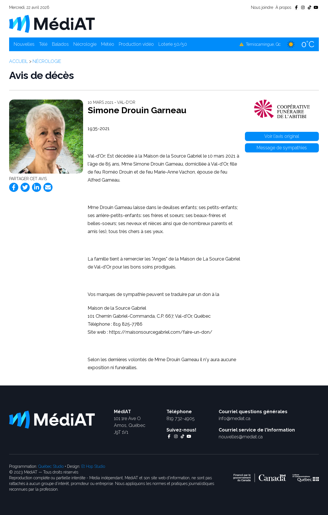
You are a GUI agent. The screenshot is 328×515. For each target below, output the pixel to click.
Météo (107, 44)
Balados (60, 44)
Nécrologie (84, 44)
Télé (43, 44)
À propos (283, 7)
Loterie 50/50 (172, 44)
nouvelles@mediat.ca (241, 437)
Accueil (18, 61)
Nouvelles (24, 44)
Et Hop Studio (93, 466)
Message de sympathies (282, 147)
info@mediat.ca (234, 418)
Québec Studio (51, 466)
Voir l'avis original (281, 136)
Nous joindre (262, 7)
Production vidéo (136, 44)
